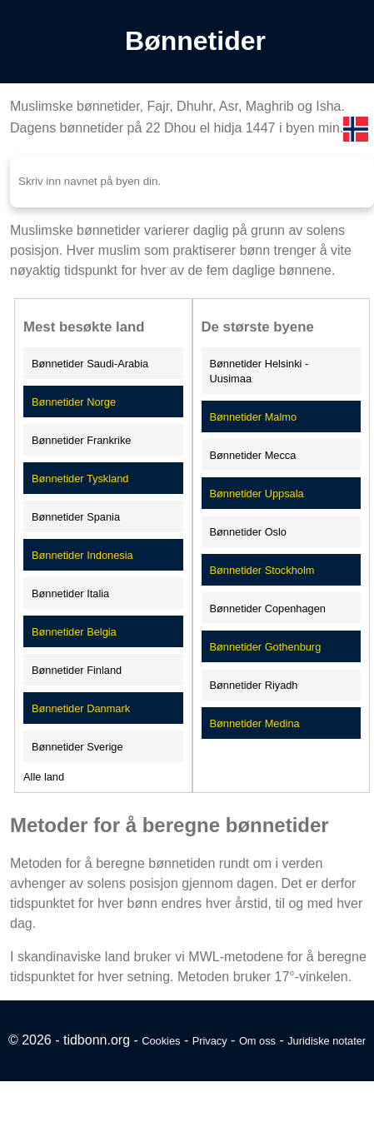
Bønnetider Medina (255, 723)
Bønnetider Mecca (253, 455)
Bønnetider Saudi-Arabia (90, 363)
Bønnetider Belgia (74, 632)
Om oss (257, 1041)
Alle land (43, 776)
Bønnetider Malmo (253, 417)
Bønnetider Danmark (81, 708)
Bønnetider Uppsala (257, 493)
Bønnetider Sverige (77, 747)
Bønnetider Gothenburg (266, 647)
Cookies (161, 1041)
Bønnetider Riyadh (254, 685)
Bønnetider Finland (77, 670)
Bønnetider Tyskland (80, 478)
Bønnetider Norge (74, 402)
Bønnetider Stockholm (262, 570)
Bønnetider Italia (70, 593)
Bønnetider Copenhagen (268, 608)
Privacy (209, 1041)
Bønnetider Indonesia (82, 555)
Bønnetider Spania (76, 517)
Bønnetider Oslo (248, 532)
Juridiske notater (326, 1041)
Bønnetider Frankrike (81, 440)
